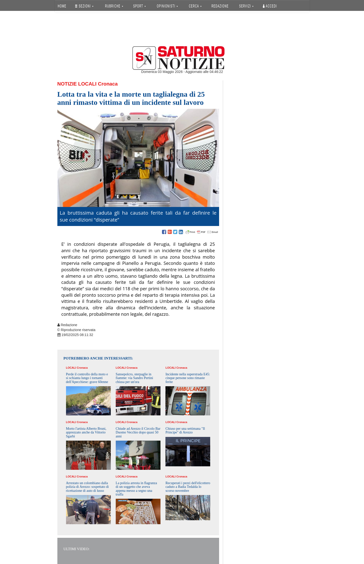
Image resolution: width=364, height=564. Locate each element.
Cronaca (108, 84)
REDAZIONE (220, 6)
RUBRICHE (114, 6)
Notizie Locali (77, 84)
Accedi (270, 6)
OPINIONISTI (167, 6)
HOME (62, 6)
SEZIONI (84, 6)
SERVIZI (246, 6)
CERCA (195, 6)
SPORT (139, 6)
